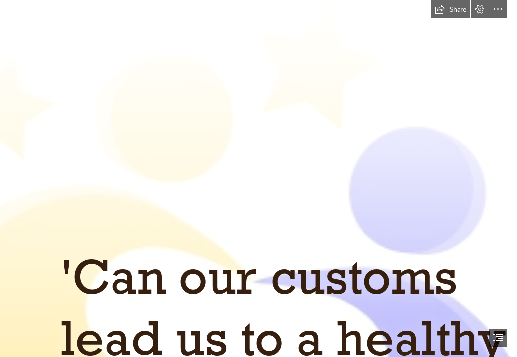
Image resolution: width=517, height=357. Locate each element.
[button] (450, 9)
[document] (258, 178)
